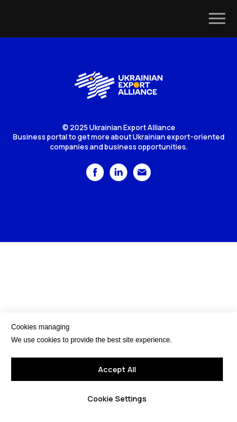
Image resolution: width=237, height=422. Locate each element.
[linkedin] (118, 178)
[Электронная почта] (142, 178)
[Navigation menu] (217, 19)
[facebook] (95, 178)
